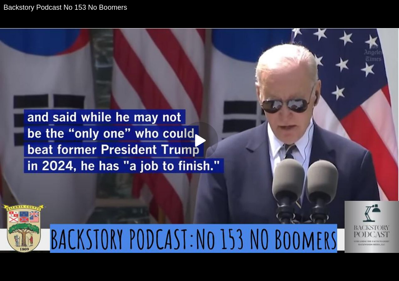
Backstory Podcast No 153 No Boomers (65, 7)
